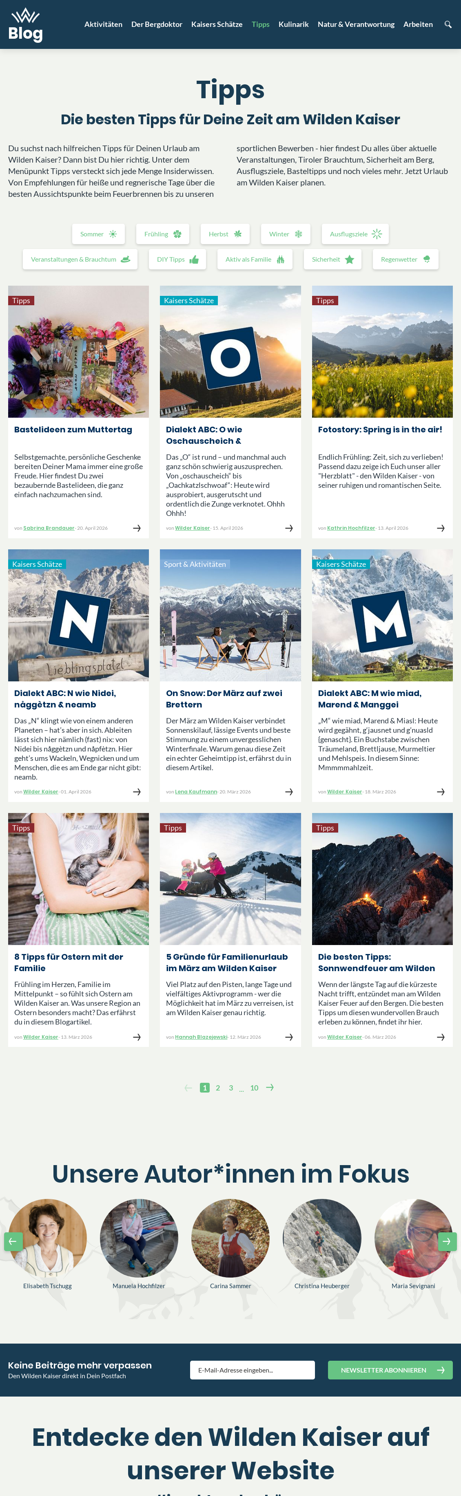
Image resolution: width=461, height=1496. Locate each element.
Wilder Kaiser (192, 527)
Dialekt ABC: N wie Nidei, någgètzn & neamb (65, 698)
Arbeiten (418, 24)
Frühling (156, 234)
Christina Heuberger (322, 1285)
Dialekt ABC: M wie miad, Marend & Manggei (369, 698)
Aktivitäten (103, 24)
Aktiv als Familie (248, 259)
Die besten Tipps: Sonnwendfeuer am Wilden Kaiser (376, 963)
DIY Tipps (171, 259)
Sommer (92, 234)
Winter (279, 234)
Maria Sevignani (413, 1285)
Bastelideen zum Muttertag (73, 429)
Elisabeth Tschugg (47, 1285)
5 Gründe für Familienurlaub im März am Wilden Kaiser (227, 962)
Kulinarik (294, 24)
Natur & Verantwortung (356, 24)
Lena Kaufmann (196, 791)
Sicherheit (326, 259)
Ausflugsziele (349, 234)
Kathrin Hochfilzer (351, 527)
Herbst (218, 234)
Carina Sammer (230, 1285)
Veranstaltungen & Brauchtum (73, 259)
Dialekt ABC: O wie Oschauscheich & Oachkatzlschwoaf (207, 436)
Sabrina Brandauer (49, 527)
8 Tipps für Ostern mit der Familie (68, 962)
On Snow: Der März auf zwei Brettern (224, 698)
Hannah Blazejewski (201, 1036)
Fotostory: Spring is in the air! (380, 429)
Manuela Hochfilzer (139, 1285)
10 (254, 1087)
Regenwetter (399, 259)
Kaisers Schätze (217, 24)
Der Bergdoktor (156, 24)
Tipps (261, 24)
